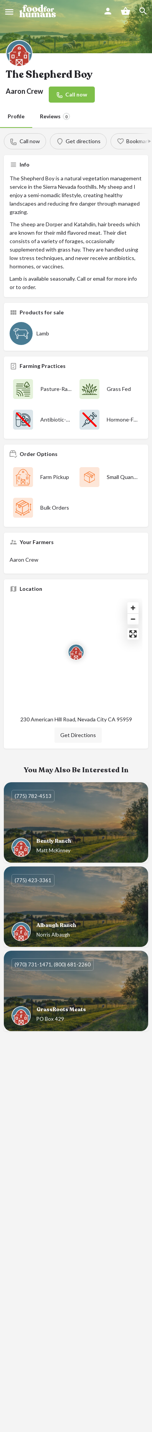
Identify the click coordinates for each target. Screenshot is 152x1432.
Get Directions (78, 735)
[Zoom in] (133, 607)
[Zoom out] (133, 618)
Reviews (55, 116)
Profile (16, 116)
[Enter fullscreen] (133, 633)
